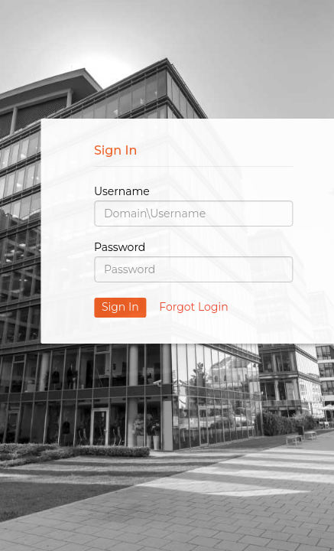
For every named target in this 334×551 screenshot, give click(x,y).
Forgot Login (193, 307)
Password (119, 247)
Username (122, 191)
